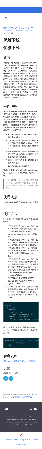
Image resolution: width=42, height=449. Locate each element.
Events (27, 440)
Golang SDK (28, 28)
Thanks (24, 444)
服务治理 (19, 30)
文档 (5, 28)
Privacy (18, 444)
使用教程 (9, 30)
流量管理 (28, 30)
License (15, 440)
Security (21, 440)
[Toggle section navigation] (6, 17)
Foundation (8, 440)
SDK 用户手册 (14, 28)
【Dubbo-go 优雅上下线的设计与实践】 (19, 361)
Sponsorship (35, 440)
